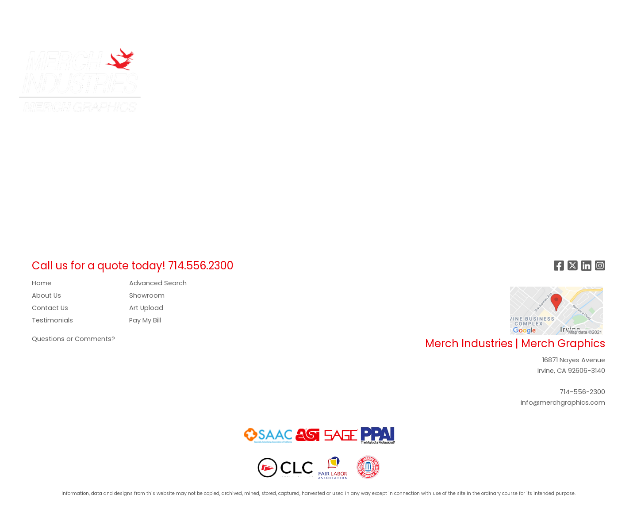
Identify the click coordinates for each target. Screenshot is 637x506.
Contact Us (50, 307)
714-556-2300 (582, 391)
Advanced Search (158, 283)
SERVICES (82, 9)
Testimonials (52, 320)
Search (491, 9)
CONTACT (75, 29)
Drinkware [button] (306, 58)
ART (181, 9)
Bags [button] (268, 58)
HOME (18, 9)
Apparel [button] (233, 58)
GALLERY (247, 9)
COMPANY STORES (136, 9)
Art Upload (146, 307)
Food (345, 58)
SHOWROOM (30, 29)
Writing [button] (527, 58)
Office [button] (461, 58)
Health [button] (425, 58)
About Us (46, 295)
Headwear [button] (384, 58)
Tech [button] (493, 58)
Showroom (147, 295)
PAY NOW (210, 9)
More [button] (560, 58)
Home (41, 283)
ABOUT (47, 9)
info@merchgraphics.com (563, 402)
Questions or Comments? (73, 338)
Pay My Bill (145, 320)
